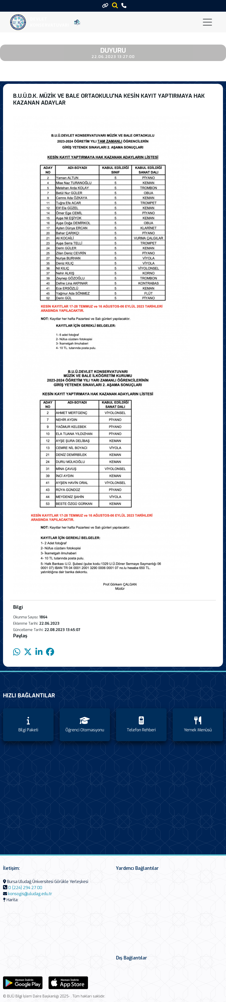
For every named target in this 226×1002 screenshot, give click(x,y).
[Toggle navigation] (207, 22)
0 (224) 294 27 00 (25, 887)
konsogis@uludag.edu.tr (30, 893)
